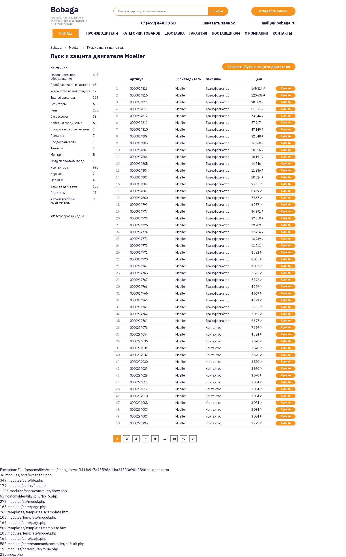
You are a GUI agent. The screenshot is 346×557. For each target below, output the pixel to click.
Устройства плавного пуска (70, 91)
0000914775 (139, 225)
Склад (65, 33)
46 (174, 439)
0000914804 (139, 171)
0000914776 (139, 218)
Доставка (175, 33)
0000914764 (139, 300)
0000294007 (139, 410)
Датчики (57, 180)
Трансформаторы (63, 98)
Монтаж (56, 155)
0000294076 (139, 328)
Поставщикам (226, 33)
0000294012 (139, 389)
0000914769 (139, 266)
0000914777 (139, 212)
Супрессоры (59, 117)
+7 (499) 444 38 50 (158, 23)
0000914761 (139, 321)
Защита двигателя (64, 186)
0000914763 (139, 307)
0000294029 (139, 369)
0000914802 (139, 184)
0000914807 (139, 150)
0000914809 (139, 136)
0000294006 (139, 416)
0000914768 (139, 273)
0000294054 (139, 334)
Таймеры (57, 148)
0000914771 (139, 252)
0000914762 (139, 314)
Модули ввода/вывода (68, 161)
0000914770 (139, 259)
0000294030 (139, 362)
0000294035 (139, 341)
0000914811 (139, 123)
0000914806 (139, 157)
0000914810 (139, 130)
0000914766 (139, 287)
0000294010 (139, 396)
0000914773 (139, 239)
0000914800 (139, 198)
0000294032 (139, 355)
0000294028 (139, 375)
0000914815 (139, 95)
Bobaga (65, 9)
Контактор (214, 328)
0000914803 (139, 177)
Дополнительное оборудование (63, 77)
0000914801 (139, 191)
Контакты (282, 33)
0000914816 (139, 89)
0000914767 (139, 280)
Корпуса (56, 174)
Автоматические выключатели (63, 201)
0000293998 (139, 423)
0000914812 (139, 116)
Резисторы (58, 104)
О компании (256, 33)
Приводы (57, 136)
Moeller (74, 48)
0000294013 (139, 382)
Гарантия (198, 33)
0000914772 (139, 246)
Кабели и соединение (66, 123)
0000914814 (139, 102)
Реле (54, 110)
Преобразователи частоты (70, 85)
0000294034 (139, 348)
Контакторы (60, 167)
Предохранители (63, 142)
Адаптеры (58, 193)
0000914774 (139, 232)
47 (183, 439)
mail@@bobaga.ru (278, 23)
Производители (102, 33)
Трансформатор (217, 89)
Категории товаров (141, 33)
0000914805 (139, 164)
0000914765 (139, 293)
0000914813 (139, 109)
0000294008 (139, 403)
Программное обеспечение (70, 129)
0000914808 (139, 143)
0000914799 (139, 205)
